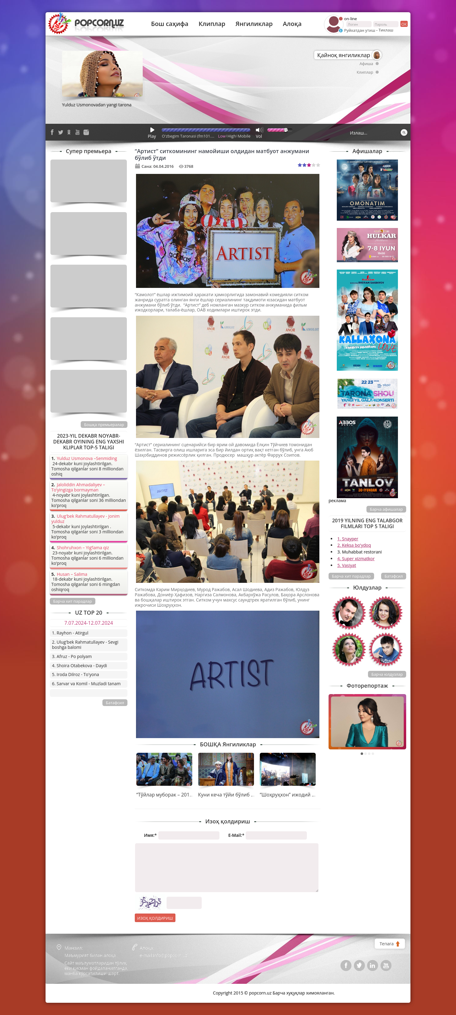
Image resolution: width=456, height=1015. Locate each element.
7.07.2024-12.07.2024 (88, 623)
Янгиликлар (254, 24)
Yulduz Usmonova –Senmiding (87, 458)
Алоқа (292, 24)
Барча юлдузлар (387, 674)
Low (222, 136)
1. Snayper (348, 539)
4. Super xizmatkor (356, 558)
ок (403, 24)
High (231, 136)
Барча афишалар (386, 509)
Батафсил (393, 576)
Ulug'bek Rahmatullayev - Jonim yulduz (85, 519)
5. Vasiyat (346, 565)
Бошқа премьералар (104, 424)
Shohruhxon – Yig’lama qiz (83, 547)
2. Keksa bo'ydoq (354, 545)
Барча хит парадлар (351, 576)
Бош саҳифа (169, 24)
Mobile (244, 136)
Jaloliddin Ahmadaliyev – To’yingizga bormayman (78, 487)
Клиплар (212, 24)
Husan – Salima (72, 574)
